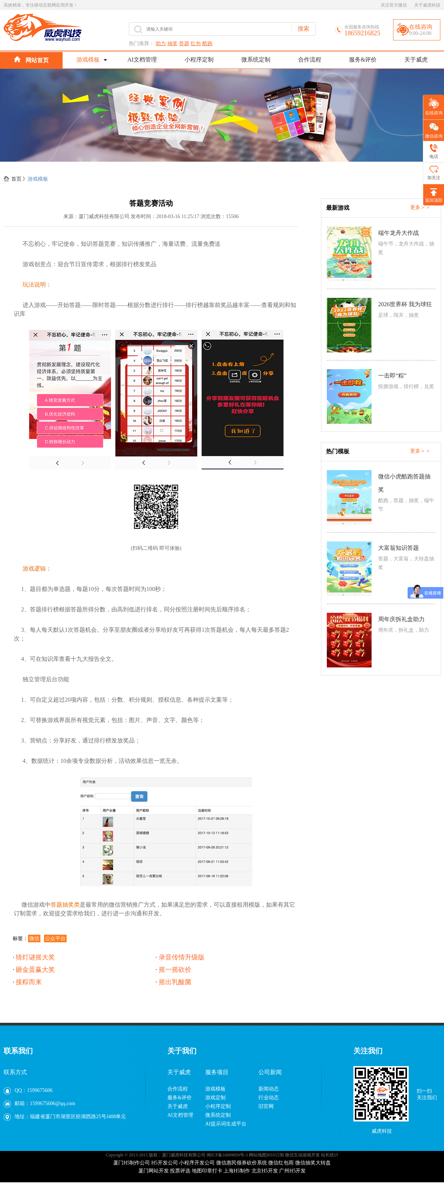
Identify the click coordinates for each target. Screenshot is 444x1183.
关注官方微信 (394, 5)
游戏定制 (215, 1097)
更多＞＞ (420, 207)
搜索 (303, 28)
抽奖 (172, 43)
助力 (161, 43)
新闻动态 (268, 1089)
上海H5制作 (236, 1171)
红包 (196, 43)
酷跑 (207, 43)
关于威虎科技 (427, 5)
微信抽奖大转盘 (313, 1163)
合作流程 (309, 59)
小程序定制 (199, 59)
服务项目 (217, 1072)
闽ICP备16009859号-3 (227, 1155)
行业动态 (268, 1097)
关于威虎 (416, 59)
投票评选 (180, 1171)
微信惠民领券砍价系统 (241, 1163)
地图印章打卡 (207, 1171)
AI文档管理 (142, 59)
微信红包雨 (281, 1163)
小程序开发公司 (197, 1163)
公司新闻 (270, 1072)
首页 (16, 179)
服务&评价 (363, 59)
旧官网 (266, 1106)
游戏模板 (88, 59)
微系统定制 (255, 59)
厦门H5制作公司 (131, 1163)
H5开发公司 (164, 1163)
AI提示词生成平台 (225, 1124)
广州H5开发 (292, 1171)
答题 (184, 43)
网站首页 (31, 59)
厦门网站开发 (153, 1171)
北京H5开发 (264, 1171)
